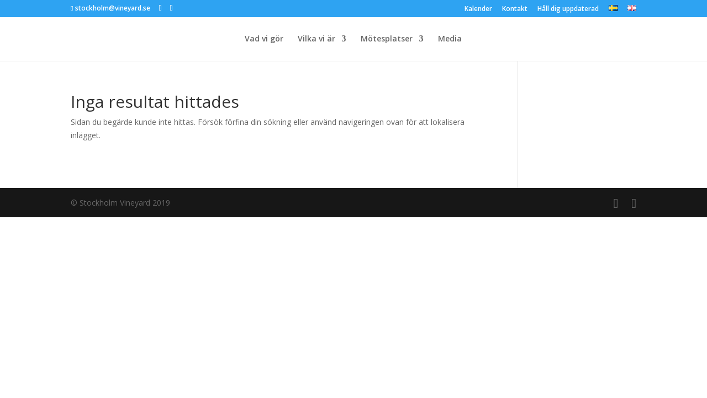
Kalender (478, 9)
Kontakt (514, 9)
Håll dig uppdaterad (568, 9)
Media (450, 39)
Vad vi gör (264, 39)
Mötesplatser (387, 39)
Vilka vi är (316, 39)
